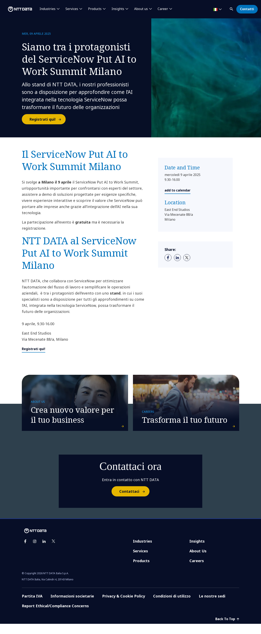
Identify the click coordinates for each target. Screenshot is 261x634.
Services (140, 561)
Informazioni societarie (72, 606)
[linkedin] (177, 257)
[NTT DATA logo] (16, 9)
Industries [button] (47, 9)
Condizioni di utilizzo (172, 606)
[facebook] (168, 257)
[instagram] (34, 551)
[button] (232, 8)
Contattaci (134, 502)
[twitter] (186, 257)
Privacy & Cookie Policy (123, 606)
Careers (196, 570)
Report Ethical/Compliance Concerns (55, 616)
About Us (198, 561)
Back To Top (227, 629)
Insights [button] (118, 9)
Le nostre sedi (212, 606)
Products (141, 570)
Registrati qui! (47, 119)
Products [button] (95, 9)
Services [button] (71, 9)
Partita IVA (32, 606)
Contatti (247, 9)
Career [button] (163, 9)
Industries (142, 551)
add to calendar (177, 190)
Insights (197, 551)
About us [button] (141, 9)
